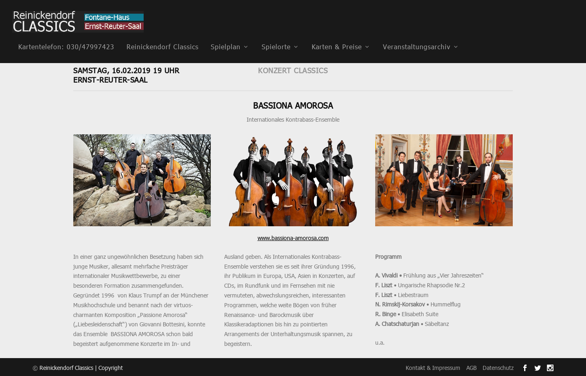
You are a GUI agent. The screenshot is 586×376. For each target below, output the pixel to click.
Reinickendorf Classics (163, 36)
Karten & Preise (337, 36)
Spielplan (226, 36)
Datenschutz (498, 366)
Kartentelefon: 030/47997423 (66, 36)
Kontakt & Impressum (433, 366)
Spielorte (276, 36)
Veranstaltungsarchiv (416, 36)
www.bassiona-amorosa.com (293, 236)
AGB (471, 366)
